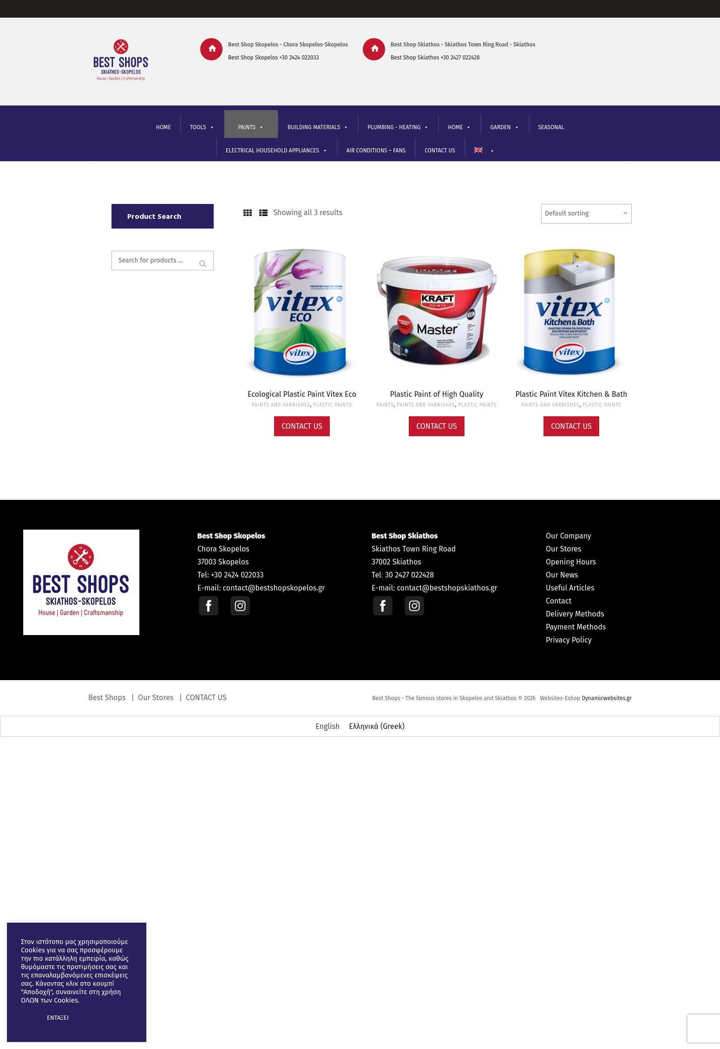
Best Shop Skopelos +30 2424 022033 (273, 57)
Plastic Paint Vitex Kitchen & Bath (572, 394)
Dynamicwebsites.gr (607, 698)
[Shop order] (586, 213)
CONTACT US (440, 150)
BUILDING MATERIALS (318, 127)
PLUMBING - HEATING (398, 127)
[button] (28, 1018)
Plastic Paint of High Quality (437, 394)
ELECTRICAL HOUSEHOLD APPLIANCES (276, 150)
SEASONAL (551, 127)
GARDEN (504, 127)
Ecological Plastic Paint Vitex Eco (302, 394)
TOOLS (202, 127)
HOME (163, 127)
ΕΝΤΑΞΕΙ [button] (58, 1017)
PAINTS (251, 127)
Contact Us (301, 426)
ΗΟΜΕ (459, 127)
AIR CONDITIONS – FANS (376, 150)
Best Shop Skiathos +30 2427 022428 (435, 57)
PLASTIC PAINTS (332, 405)
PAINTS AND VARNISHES (281, 405)
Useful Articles (570, 588)
